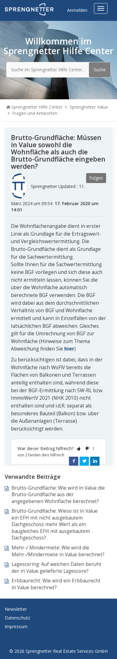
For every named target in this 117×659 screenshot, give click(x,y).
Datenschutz (17, 618)
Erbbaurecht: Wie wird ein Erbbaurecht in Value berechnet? (56, 584)
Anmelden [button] (77, 10)
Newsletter (16, 609)
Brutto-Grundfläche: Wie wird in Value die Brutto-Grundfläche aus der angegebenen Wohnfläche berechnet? (58, 495)
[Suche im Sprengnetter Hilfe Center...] (58, 70)
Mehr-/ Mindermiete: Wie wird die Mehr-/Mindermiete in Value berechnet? (58, 551)
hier (69, 349)
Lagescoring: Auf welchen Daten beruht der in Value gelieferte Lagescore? (56, 567)
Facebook (73, 461)
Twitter (84, 461)
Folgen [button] (96, 178)
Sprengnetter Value (89, 107)
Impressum (16, 626)
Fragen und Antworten (34, 113)
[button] (78, 448)
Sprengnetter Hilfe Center (36, 107)
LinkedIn (95, 461)
